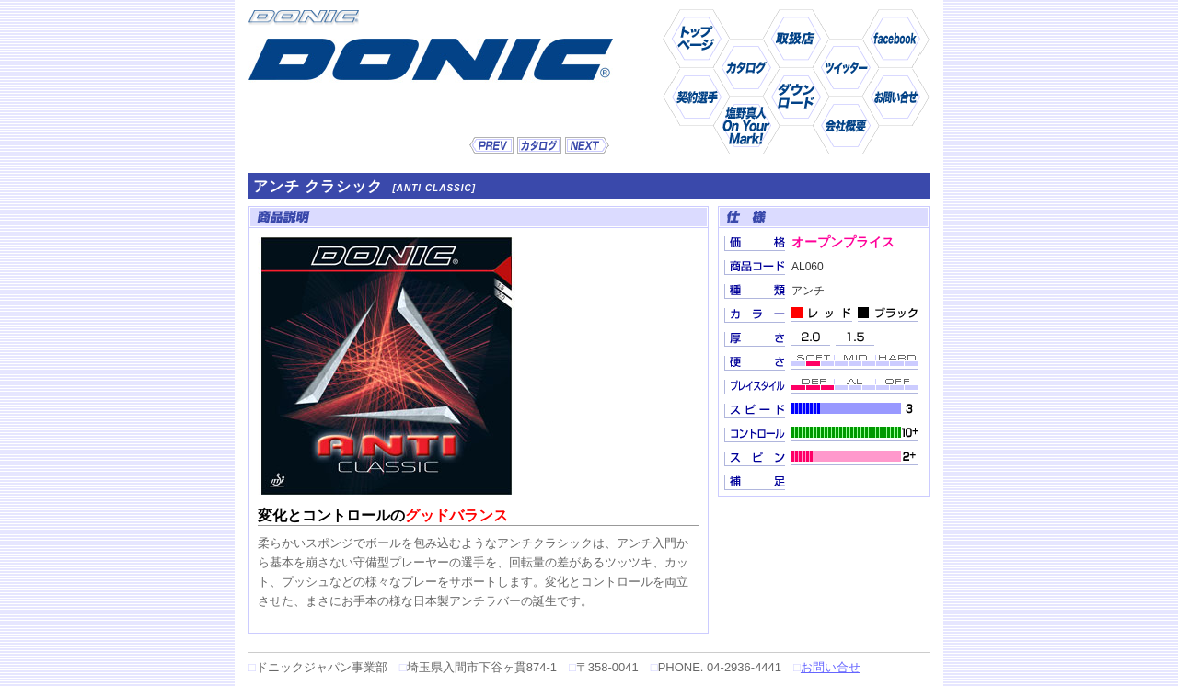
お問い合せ (830, 667)
